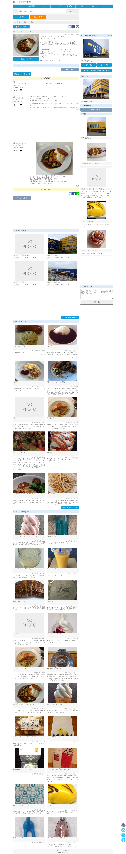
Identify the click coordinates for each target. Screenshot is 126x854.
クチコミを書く (70, 69)
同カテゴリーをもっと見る (70, 507)
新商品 (69, 6)
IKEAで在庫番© (63, 852)
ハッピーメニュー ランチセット (25, 31)
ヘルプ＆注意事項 (63, 850)
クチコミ (44, 6)
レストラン (23, 22)
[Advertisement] (46, 126)
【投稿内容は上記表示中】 (54, 83)
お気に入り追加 (21, 27)
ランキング (57, 6)
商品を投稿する (96, 110)
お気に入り (94, 6)
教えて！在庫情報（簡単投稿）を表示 (96, 70)
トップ (19, 6)
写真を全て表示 (26, 59)
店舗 (81, 6)
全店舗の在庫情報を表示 (70, 317)
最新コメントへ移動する (22, 74)
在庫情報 (31, 6)
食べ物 (30, 22)
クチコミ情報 (104, 65)
